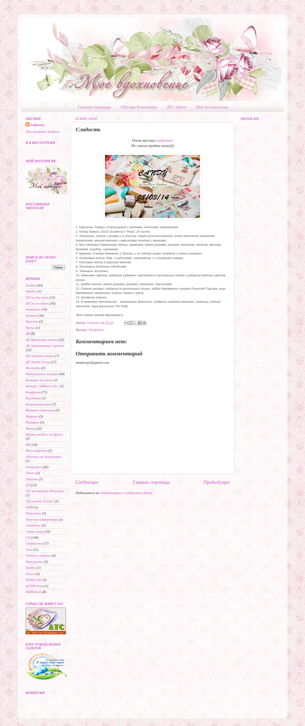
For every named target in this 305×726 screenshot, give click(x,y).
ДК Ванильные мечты (42, 340)
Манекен (32, 416)
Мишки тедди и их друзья (44, 434)
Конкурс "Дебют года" (42, 386)
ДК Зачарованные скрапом (45, 346)
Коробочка (33, 398)
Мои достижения (212, 107)
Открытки (34, 467)
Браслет (32, 321)
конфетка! (164, 140)
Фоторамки (34, 562)
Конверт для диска (39, 380)
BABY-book (33, 592)
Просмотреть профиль (43, 131)
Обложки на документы (43, 457)
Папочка (32, 479)
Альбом (31, 285)
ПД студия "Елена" (40, 501)
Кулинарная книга (38, 404)
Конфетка (96, 330)
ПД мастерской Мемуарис (45, 491)
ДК (28, 333)
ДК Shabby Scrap (38, 362)
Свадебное (33, 525)
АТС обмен (176, 107)
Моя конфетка (36, 451)
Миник (30, 428)
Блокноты (33, 309)
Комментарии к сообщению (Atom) (126, 493)
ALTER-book (34, 586)
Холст (30, 574)
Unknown (37, 125)
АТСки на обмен (37, 303)
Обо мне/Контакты (138, 107)
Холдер (31, 568)
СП (28, 537)
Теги (29, 550)
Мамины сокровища (40, 410)
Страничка (34, 543)
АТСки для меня (37, 297)
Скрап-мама (34, 531)
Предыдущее (217, 482)
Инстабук (33, 368)
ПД (28, 485)
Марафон (32, 422)
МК (28, 445)
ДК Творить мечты (40, 356)
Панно (30, 473)
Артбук (31, 291)
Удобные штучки (38, 555)
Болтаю (31, 315)
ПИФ (29, 507)
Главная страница (94, 107)
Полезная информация (42, 519)
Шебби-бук (34, 580)
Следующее (87, 482)
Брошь (30, 328)
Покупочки (33, 513)
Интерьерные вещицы (42, 374)
